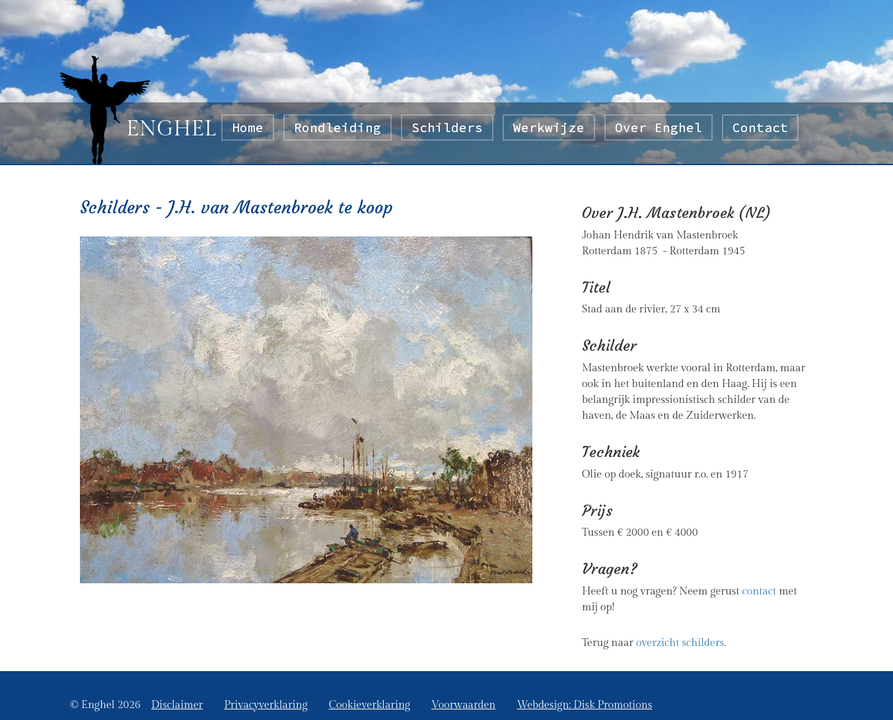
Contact (760, 127)
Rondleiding (337, 127)
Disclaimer (177, 705)
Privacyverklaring (265, 705)
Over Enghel (658, 127)
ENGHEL (171, 128)
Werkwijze (549, 127)
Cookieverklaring (369, 705)
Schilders (447, 127)
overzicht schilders (680, 643)
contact (759, 591)
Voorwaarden (463, 705)
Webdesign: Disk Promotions (584, 705)
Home (253, 127)
